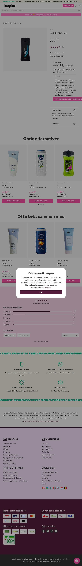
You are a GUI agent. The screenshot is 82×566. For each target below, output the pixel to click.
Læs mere (47, 287)
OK (41, 292)
